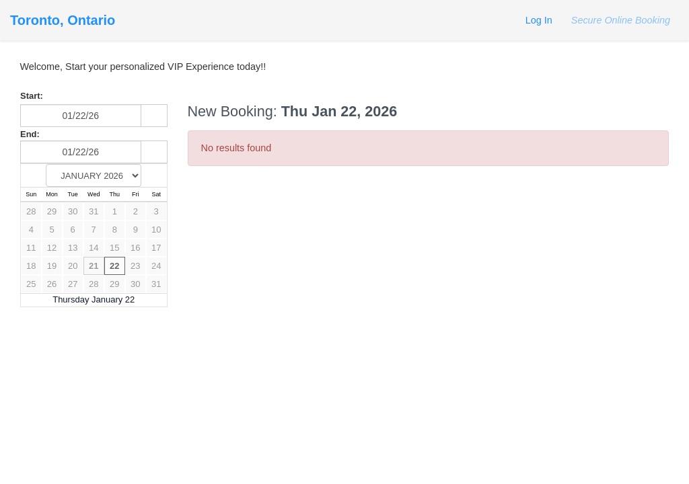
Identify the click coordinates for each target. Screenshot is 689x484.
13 (72, 248)
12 (52, 248)
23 (135, 266)
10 (156, 230)
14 (93, 248)
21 (93, 266)
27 (72, 284)
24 (156, 266)
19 (52, 266)
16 (135, 248)
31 (93, 211)
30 (72, 211)
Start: (31, 96)
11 (31, 248)
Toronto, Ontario (62, 20)
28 (31, 211)
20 (72, 266)
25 (31, 284)
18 (31, 266)
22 (114, 266)
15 (114, 248)
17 (156, 248)
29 (52, 211)
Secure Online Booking (619, 20)
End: (30, 134)
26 (52, 284)
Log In (538, 20)
